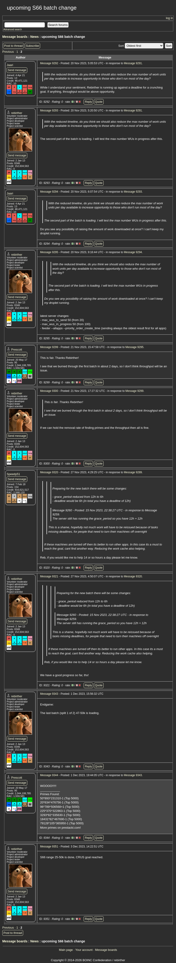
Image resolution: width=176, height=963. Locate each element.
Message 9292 (49, 63)
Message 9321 (49, 576)
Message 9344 (49, 775)
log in (169, 18)
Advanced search (12, 29)
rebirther (16, 113)
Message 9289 (133, 472)
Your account (83, 950)
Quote (99, 101)
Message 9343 (49, 693)
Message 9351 (49, 846)
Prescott (16, 349)
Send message (17, 70)
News (34, 37)
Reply (88, 101)
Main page (66, 950)
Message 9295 (49, 252)
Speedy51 (13, 474)
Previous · (9, 51)
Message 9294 (49, 191)
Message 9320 (49, 472)
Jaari (10, 65)
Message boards (15, 37)
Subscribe (32, 45)
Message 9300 (49, 391)
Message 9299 (49, 347)
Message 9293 (49, 110)
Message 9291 (133, 63)
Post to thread (13, 45)
